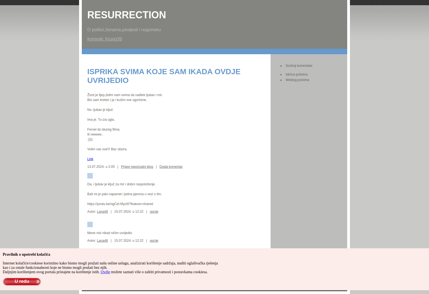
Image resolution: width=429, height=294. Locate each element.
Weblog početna (297, 80)
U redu (22, 281)
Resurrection (126, 15)
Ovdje (105, 272)
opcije (154, 212)
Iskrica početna (297, 74)
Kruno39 (113, 39)
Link (90, 159)
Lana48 (102, 212)
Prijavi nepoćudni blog (137, 167)
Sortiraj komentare (299, 66)
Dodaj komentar (171, 167)
